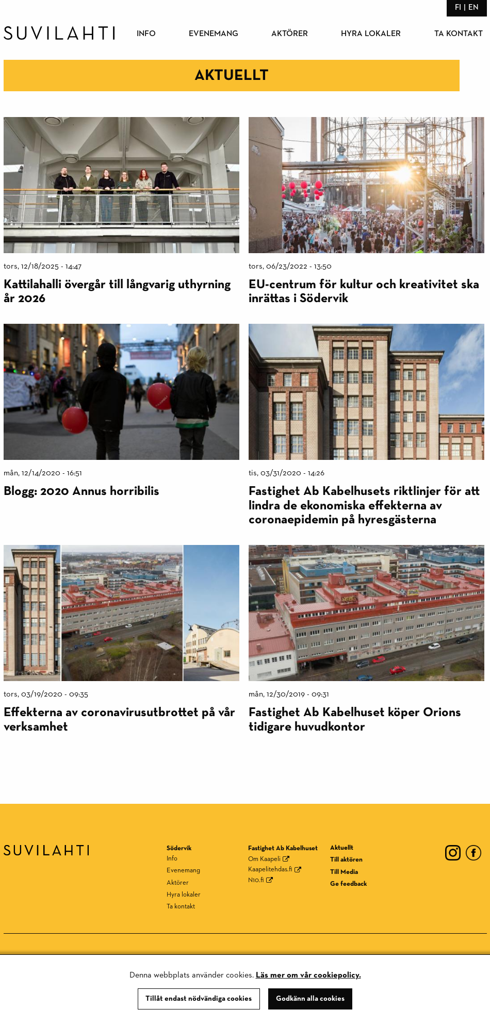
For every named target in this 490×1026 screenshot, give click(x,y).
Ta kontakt (458, 34)
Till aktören (346, 859)
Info (146, 34)
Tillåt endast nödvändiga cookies (198, 998)
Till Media (344, 872)
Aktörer (289, 34)
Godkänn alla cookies (310, 998)
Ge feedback (348, 884)
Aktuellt (341, 848)
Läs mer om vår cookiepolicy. (308, 975)
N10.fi (256, 880)
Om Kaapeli (264, 859)
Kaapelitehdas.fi (270, 869)
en (473, 7)
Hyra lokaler (371, 34)
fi (458, 7)
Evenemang (213, 34)
